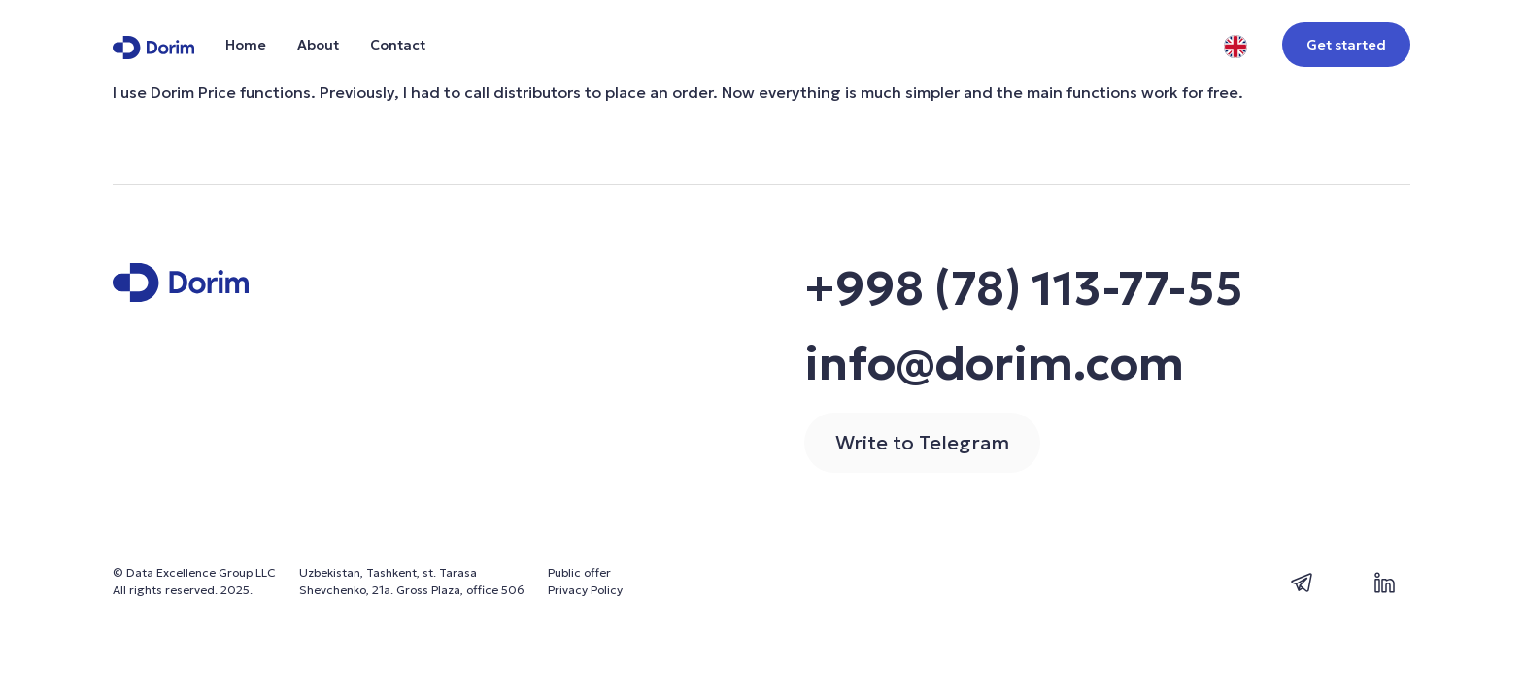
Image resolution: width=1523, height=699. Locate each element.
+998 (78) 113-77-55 (1023, 288)
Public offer (579, 572)
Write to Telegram (922, 442)
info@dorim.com (994, 363)
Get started (1346, 44)
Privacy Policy (585, 589)
